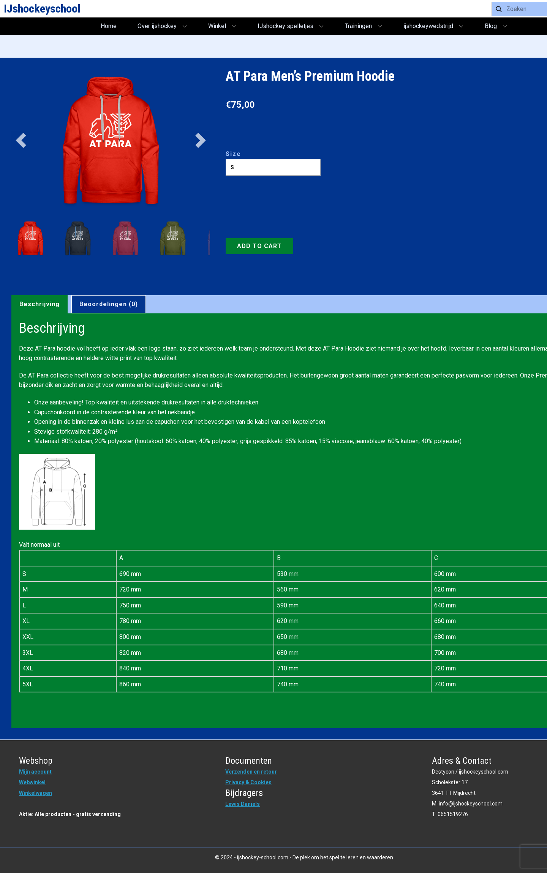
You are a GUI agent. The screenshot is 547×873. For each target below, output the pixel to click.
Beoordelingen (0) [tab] (108, 304)
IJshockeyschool (42, 8)
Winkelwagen (35, 793)
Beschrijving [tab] (39, 304)
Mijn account (35, 772)
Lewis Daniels (242, 804)
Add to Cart (259, 246)
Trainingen (358, 26)
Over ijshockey (157, 26)
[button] (20, 140)
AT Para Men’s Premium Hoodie (310, 76)
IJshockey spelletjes (285, 26)
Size (233, 153)
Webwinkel (32, 782)
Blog (491, 26)
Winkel (217, 26)
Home (109, 26)
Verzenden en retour (251, 772)
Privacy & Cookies (248, 782)
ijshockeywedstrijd (428, 26)
